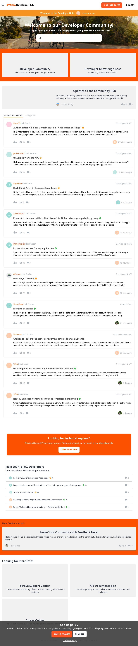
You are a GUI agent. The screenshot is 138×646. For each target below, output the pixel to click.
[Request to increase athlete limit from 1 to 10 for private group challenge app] (50, 485)
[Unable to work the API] (26, 492)
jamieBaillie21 (19, 153)
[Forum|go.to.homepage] (20, 5)
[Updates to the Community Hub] (69, 97)
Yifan (15, 364)
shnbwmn (17, 334)
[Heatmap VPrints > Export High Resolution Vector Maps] (40, 500)
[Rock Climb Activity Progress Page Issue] (33, 478)
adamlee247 (18, 214)
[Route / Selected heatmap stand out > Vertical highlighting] (41, 507)
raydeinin (17, 183)
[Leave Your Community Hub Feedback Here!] (69, 538)
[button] (69, 640)
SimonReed (18, 304)
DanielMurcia (19, 244)
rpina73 (16, 123)
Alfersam (17, 274)
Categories (30, 115)
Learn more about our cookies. (117, 628)
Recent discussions (13, 115)
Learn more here (69, 449)
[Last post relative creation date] (125, 142)
